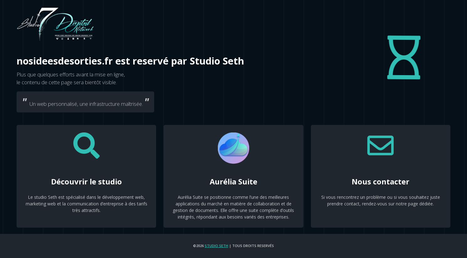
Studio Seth (216, 245)
